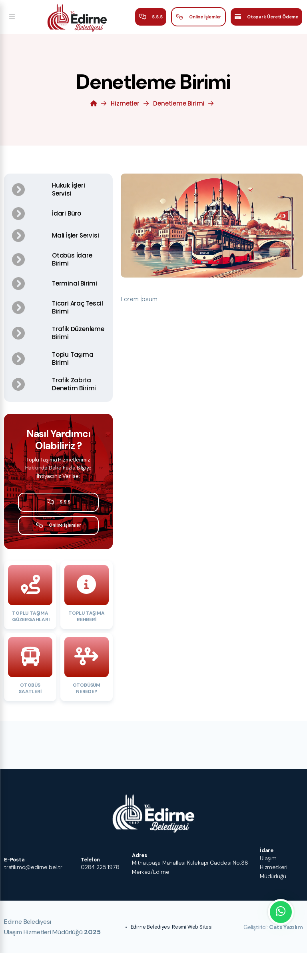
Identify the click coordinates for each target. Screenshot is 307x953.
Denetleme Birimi (178, 103)
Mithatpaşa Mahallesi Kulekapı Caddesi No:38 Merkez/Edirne (190, 867)
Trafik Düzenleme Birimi (78, 333)
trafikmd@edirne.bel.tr (33, 867)
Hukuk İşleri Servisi (68, 189)
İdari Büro (66, 213)
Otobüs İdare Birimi (72, 259)
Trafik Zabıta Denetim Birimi (74, 384)
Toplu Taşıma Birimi (73, 358)
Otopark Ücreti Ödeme (266, 17)
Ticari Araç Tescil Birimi (77, 307)
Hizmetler (125, 103)
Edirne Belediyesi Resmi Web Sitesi (172, 926)
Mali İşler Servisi (75, 235)
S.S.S (151, 17)
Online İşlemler (198, 17)
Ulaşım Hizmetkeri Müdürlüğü (273, 867)
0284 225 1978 (100, 867)
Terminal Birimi (74, 283)
